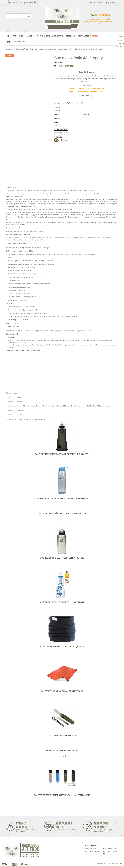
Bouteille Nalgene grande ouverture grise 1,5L (62, 498)
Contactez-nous (90, 848)
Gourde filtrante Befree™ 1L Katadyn (62, 602)
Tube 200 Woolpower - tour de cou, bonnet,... (62, 647)
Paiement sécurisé (25, 827)
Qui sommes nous (109, 848)
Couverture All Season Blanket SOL (62, 691)
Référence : (58, 62)
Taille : (56, 122)
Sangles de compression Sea (62, 750)
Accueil (9, 49)
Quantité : (57, 114)
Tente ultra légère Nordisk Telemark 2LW (62, 513)
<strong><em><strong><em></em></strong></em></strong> (62, 371)
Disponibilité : (59, 66)
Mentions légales (110, 851)
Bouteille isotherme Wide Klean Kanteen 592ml (62, 795)
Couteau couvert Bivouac (62, 735)
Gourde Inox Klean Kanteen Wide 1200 (62, 558)
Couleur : (57, 118)
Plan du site (108, 854)
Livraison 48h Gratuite (63, 826)
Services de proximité (103, 827)
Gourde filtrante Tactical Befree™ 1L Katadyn (62, 454)
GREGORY (86, 96)
